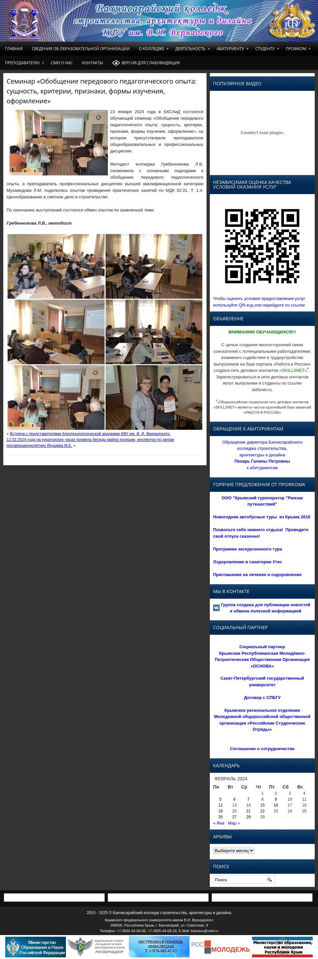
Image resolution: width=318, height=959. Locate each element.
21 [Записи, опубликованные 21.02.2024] (248, 811)
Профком (299, 46)
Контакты (92, 63)
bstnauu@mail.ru (204, 931)
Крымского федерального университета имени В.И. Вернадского (159, 920)
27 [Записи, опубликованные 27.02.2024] (234, 817)
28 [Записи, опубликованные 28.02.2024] (248, 817)
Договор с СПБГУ (262, 697)
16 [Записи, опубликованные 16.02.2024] (276, 805)
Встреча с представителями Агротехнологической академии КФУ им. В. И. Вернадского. (90, 433)
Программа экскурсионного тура (247, 549)
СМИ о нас (62, 63)
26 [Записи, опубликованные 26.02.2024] (220, 817)
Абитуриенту (234, 46)
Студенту (268, 46)
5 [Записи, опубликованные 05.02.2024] (220, 799)
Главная (14, 48)
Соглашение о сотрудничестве (262, 748)
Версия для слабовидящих (146, 63)
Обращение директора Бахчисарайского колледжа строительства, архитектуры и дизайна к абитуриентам (262, 455)
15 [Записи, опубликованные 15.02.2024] (262, 805)
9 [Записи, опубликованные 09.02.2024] (276, 799)
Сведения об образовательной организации (80, 48)
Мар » (234, 823)
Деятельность (193, 46)
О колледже (155, 46)
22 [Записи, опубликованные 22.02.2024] (262, 811)
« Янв (218, 823)
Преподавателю (25, 61)
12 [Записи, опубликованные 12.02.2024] (220, 805)
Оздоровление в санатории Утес (247, 561)
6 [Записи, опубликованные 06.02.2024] (234, 799)
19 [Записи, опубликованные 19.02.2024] (220, 811)
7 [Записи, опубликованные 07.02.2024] (249, 799)
